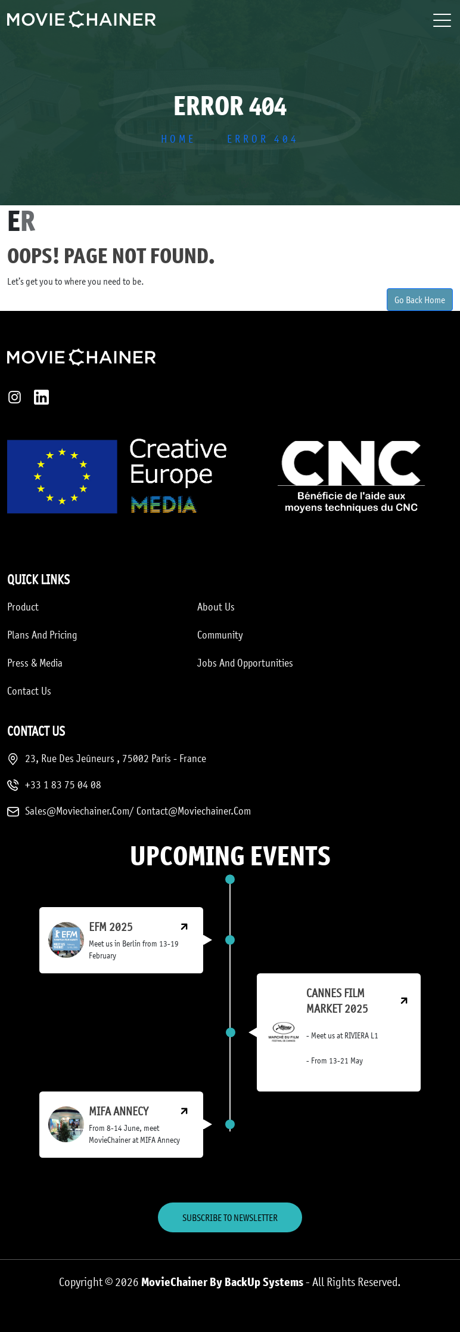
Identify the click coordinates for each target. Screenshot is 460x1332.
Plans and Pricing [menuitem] (42, 634)
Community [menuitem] (220, 634)
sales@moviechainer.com (77, 810)
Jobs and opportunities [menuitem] (245, 662)
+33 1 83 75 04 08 (63, 784)
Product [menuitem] (23, 606)
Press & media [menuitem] (35, 662)
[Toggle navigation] (443, 19)
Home (178, 138)
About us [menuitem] (216, 606)
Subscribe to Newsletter (230, 1217)
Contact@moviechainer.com (193, 810)
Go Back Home (419, 300)
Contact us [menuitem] (29, 690)
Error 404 (263, 138)
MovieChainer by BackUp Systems (222, 1282)
